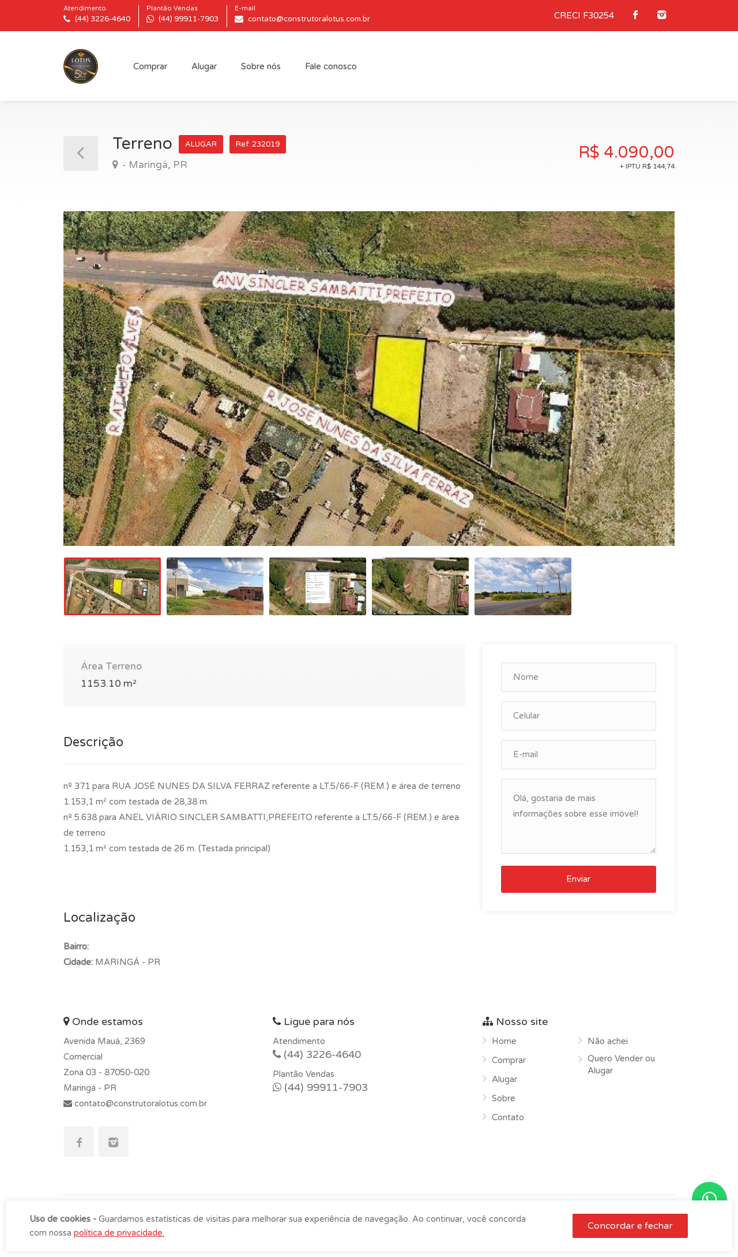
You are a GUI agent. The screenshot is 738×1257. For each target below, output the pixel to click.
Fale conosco (331, 66)
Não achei (608, 1041)
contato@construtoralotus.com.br (139, 1103)
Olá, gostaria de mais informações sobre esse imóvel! (578, 816)
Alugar (204, 66)
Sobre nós (261, 66)
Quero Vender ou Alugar (621, 1064)
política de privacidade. (119, 1233)
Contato (508, 1117)
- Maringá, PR (153, 165)
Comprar (150, 66)
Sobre (503, 1098)
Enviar (578, 879)
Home (504, 1041)
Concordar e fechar (630, 1226)
